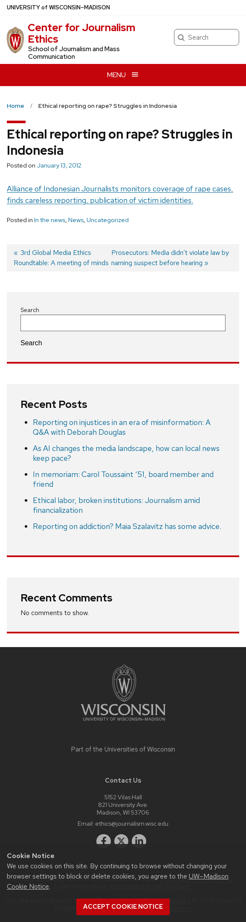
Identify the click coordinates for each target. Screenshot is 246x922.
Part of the (123, 749)
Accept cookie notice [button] (123, 906)
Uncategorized (108, 220)
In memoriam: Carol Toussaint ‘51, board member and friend (123, 479)
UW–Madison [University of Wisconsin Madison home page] (58, 7)
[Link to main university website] (123, 722)
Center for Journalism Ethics (81, 33)
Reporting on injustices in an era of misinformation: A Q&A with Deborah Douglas (122, 427)
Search (29, 310)
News (76, 220)
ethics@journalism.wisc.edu (131, 823)
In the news (49, 220)
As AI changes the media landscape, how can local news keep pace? (126, 453)
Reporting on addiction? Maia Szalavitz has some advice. (127, 526)
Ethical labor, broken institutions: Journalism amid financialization (116, 505)
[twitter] (121, 841)
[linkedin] (139, 841)
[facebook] (103, 841)
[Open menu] (123, 75)
